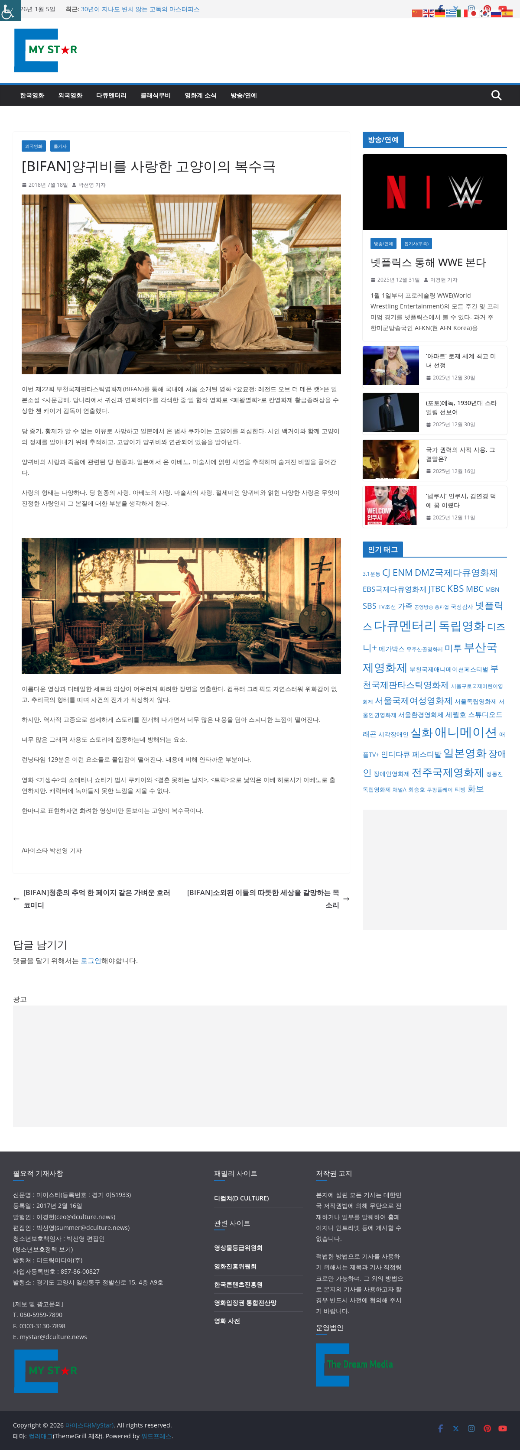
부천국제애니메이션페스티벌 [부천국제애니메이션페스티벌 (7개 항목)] (449, 669)
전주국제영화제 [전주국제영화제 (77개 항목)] (448, 772)
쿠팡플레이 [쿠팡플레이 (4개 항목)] (440, 789)
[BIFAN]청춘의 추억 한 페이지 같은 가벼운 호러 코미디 (91, 899)
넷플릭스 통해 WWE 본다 (428, 262)
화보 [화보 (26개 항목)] (476, 788)
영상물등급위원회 (238, 1247)
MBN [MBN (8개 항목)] (492, 589)
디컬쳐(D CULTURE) (241, 1198)
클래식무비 (155, 95)
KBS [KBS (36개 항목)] (455, 588)
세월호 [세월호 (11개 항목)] (455, 714)
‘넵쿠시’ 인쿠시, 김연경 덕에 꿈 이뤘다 (461, 500)
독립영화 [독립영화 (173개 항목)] (462, 625)
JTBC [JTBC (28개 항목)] (437, 588)
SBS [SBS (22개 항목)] (370, 605)
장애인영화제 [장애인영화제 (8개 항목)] (392, 773)
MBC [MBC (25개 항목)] (475, 588)
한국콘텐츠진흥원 (238, 1284)
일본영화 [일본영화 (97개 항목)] (465, 752)
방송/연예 (244, 95)
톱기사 (60, 146)
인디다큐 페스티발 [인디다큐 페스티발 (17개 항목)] (411, 754)
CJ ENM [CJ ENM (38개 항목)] (397, 572)
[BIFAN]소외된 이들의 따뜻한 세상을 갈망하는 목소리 (268, 899)
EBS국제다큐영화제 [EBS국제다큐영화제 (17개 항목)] (395, 589)
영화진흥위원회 (235, 1266)
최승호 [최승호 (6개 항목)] (416, 789)
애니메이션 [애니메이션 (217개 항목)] (466, 731)
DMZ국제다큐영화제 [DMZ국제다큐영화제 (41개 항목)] (456, 572)
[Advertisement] (435, 870)
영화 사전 (227, 1321)
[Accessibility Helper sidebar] (10, 10)
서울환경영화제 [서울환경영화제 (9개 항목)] (421, 714)
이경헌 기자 (444, 279)
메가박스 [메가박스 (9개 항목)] (392, 648)
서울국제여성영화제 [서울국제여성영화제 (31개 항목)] (414, 700)
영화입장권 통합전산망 (245, 1302)
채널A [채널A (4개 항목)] (399, 789)
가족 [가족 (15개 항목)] (405, 606)
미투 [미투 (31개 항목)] (453, 648)
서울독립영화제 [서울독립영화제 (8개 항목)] (476, 701)
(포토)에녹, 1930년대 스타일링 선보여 (461, 407)
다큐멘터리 (111, 95)
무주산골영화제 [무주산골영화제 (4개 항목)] (424, 649)
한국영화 (32, 95)
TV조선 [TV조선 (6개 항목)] (387, 606)
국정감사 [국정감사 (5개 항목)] (462, 606)
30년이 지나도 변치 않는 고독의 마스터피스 (140, 9)
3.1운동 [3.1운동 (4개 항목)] (371, 574)
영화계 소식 (201, 95)
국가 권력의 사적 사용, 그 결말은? (460, 454)
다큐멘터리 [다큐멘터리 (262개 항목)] (405, 625)
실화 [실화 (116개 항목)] (421, 732)
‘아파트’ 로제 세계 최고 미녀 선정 (461, 360)
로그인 (91, 960)
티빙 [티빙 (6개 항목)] (460, 789)
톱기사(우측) (416, 243)
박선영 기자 (92, 184)
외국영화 (70, 95)
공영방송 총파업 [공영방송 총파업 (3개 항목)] (431, 607)
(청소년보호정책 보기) (43, 1249)
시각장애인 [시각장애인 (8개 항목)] (393, 734)
